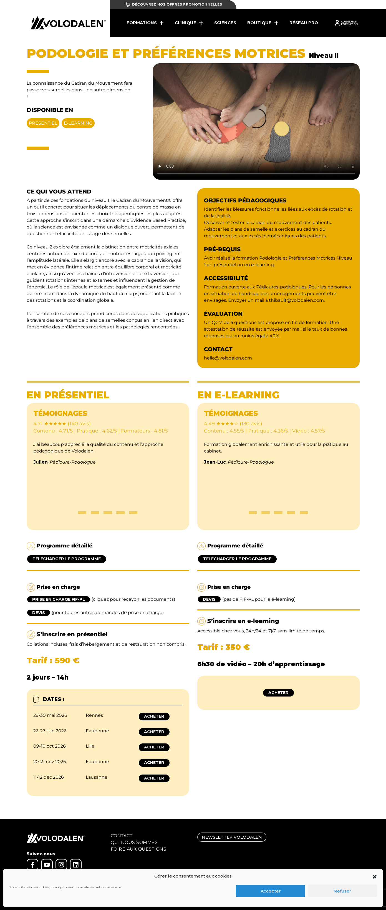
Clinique (189, 23)
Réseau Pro (303, 22)
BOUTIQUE (262, 23)
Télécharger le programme (66, 558)
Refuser (342, 891)
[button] (374, 876)
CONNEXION (349, 21)
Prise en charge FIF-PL (58, 599)
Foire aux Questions (138, 849)
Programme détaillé (59, 546)
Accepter (271, 891)
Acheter (154, 716)
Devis (38, 612)
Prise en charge (53, 587)
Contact (122, 835)
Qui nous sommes (134, 842)
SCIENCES (225, 22)
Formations (145, 23)
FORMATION (349, 24)
